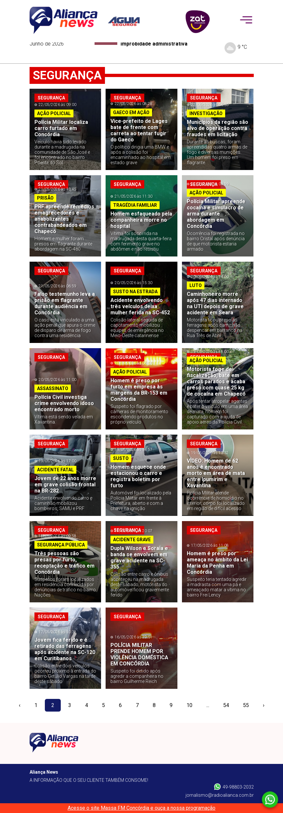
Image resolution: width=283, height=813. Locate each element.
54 (226, 705)
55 (246, 705)
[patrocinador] (128, 21)
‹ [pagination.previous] (19, 705)
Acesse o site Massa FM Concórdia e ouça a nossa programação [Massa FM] (141, 808)
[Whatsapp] (270, 800)
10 (189, 705)
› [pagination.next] (263, 705)
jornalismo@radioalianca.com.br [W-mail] (220, 795)
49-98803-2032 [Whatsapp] (234, 786)
